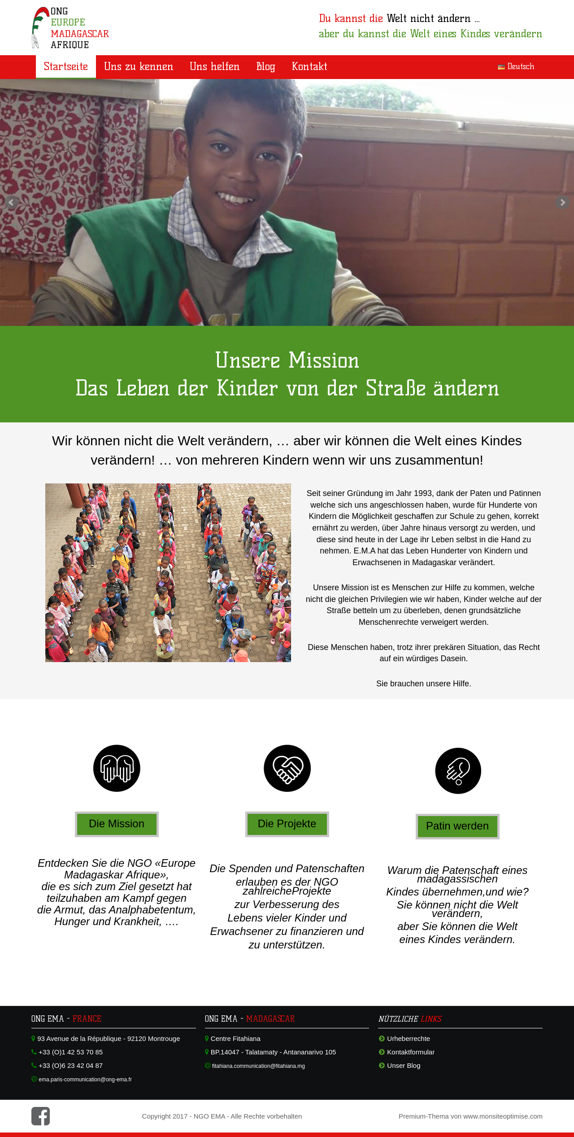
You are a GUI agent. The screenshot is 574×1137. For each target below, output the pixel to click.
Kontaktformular (411, 1052)
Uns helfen (215, 66)
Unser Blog (403, 1065)
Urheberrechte (408, 1038)
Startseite (66, 66)
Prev (11, 202)
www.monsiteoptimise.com (503, 1116)
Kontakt (309, 66)
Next (562, 202)
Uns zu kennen (139, 66)
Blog (265, 66)
